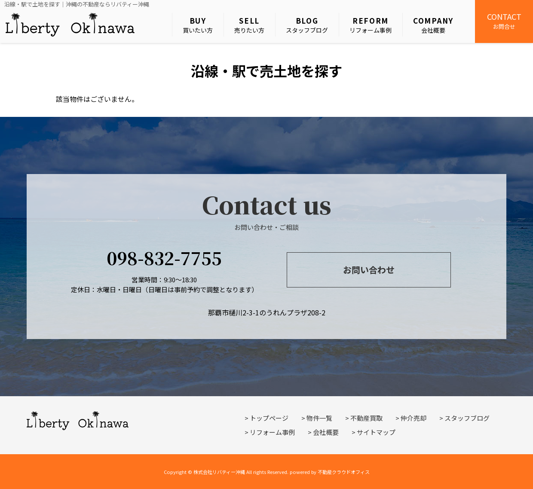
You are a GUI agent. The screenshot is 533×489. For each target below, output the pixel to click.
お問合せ (504, 21)
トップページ (269, 417)
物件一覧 (319, 417)
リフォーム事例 (370, 25)
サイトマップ (376, 432)
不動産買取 (366, 417)
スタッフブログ (307, 25)
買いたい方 (198, 25)
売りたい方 (249, 25)
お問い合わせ (369, 269)
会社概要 (433, 25)
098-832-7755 (164, 257)
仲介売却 (413, 417)
